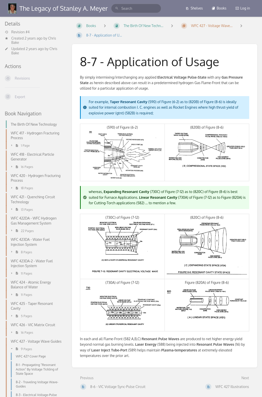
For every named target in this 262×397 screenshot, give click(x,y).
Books (219, 8)
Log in (242, 8)
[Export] (34, 97)
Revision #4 (17, 32)
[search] (136, 8)
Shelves (194, 8)
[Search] (117, 8)
